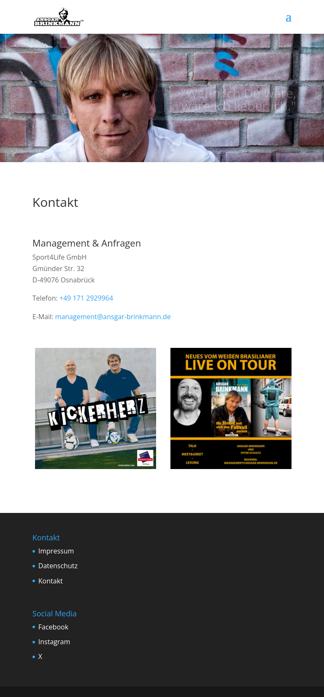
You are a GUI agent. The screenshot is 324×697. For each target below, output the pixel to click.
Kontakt (50, 581)
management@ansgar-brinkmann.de (113, 316)
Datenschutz (58, 565)
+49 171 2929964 (86, 298)
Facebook (53, 627)
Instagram (54, 641)
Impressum (56, 551)
